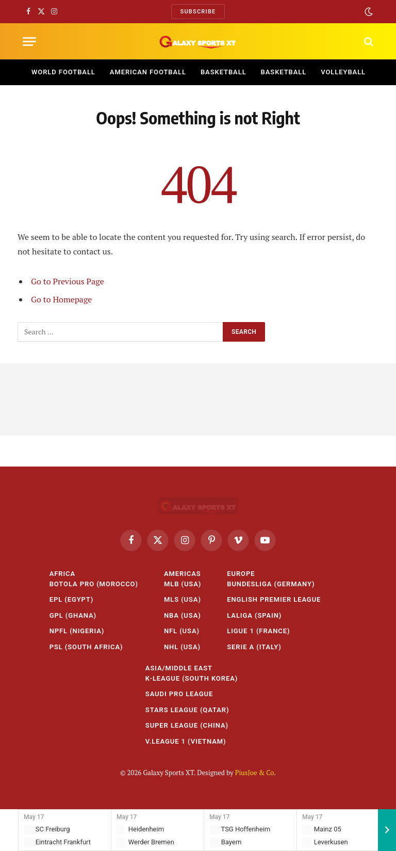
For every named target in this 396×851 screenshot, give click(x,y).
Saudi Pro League (179, 694)
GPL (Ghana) (73, 615)
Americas (182, 573)
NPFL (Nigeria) (77, 631)
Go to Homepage (61, 299)
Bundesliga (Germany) (271, 584)
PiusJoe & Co (254, 772)
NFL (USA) (182, 631)
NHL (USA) (182, 647)
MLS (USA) (182, 599)
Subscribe (198, 11)
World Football (63, 72)
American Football (148, 72)
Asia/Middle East (178, 668)
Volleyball (343, 72)
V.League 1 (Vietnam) (185, 741)
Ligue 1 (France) (258, 631)
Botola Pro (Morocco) (94, 584)
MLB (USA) (182, 584)
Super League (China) (186, 725)
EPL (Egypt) (72, 599)
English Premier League (274, 599)
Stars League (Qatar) (187, 710)
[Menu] (29, 41)
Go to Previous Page (67, 281)
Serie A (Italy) (254, 647)
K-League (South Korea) (191, 678)
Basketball (223, 72)
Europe (241, 573)
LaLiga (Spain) (254, 615)
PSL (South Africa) (86, 647)
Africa (62, 573)
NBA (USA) (182, 615)
